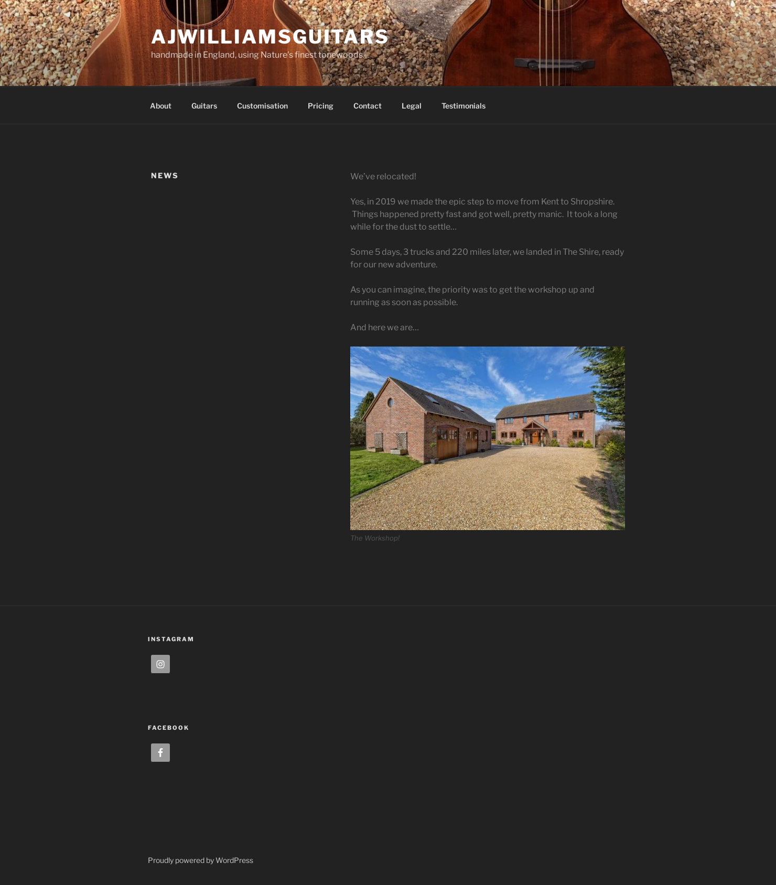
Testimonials (463, 105)
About (160, 105)
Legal (412, 105)
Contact (367, 105)
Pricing (320, 105)
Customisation (262, 105)
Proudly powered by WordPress (200, 860)
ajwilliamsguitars (270, 36)
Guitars (204, 105)
